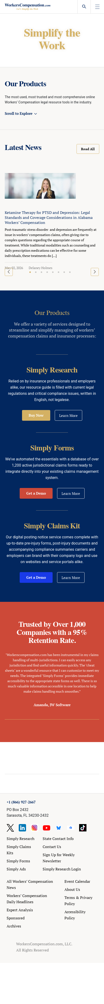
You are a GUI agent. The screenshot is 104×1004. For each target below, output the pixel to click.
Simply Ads (16, 869)
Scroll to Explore (18, 113)
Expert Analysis (20, 909)
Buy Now (36, 415)
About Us (72, 889)
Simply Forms (18, 861)
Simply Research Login (62, 869)
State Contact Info (58, 838)
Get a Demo (36, 493)
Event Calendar (77, 881)
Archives (14, 926)
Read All (88, 149)
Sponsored (16, 918)
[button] (30, 272)
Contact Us (52, 846)
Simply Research (20, 838)
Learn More (68, 415)
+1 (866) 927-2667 (21, 802)
